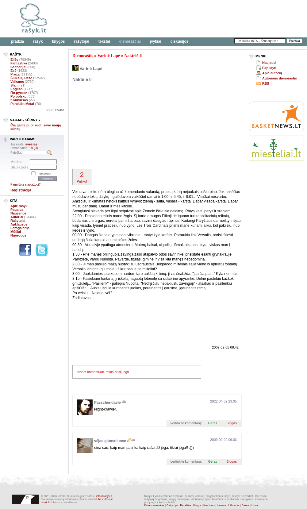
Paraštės (185, 505)
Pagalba (16, 209)
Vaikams (17, 81)
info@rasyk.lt (104, 496)
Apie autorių (272, 73)
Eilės (14, 59)
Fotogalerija (19, 228)
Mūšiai (15, 231)
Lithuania (234, 505)
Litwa (254, 505)
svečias (31, 144)
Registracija (20, 190)
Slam (14, 85)
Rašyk (38, 41)
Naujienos (18, 213)
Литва (245, 505)
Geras (212, 423)
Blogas (231, 423)
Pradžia (17, 41)
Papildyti (269, 68)
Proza (15, 74)
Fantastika (18, 63)
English (16, 89)
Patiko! (82, 177)
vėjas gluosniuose (110, 441)
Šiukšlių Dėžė (21, 78)
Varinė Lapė (108, 55)
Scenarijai (18, 67)
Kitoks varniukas (154, 505)
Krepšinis (209, 505)
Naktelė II (133, 55)
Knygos (58, 41)
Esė (13, 70)
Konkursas (19, 100)
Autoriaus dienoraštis (279, 78)
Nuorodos (18, 235)
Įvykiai (155, 41)
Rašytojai (81, 41)
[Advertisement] (119, 126)
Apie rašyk (19, 206)
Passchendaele (107, 402)
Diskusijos (180, 41)
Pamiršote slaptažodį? (25, 184)
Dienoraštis (82, 55)
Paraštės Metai (22, 104)
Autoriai (16, 217)
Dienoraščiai (130, 41)
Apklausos (19, 224)
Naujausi (269, 62)
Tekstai (104, 41)
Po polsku (18, 96)
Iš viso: (54, 110)
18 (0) (33, 148)
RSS (265, 83)
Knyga (197, 505)
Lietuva (221, 505)
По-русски (18, 92)
